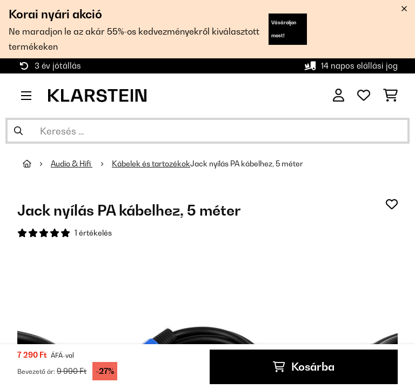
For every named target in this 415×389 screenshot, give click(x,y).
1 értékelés (93, 233)
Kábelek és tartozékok (151, 163)
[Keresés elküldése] (18, 130)
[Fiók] (338, 95)
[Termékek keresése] (207, 131)
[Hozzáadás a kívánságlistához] (392, 204)
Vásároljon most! (283, 28)
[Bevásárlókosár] (390, 95)
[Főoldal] (37, 163)
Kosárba (303, 366)
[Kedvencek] (363, 95)
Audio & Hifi (71, 163)
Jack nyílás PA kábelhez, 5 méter (246, 163)
